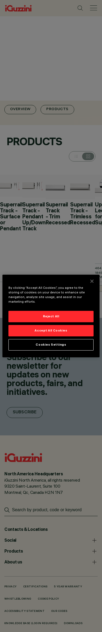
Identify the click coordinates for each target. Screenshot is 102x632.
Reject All (51, 316)
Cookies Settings (51, 344)
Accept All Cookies (51, 330)
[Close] (92, 281)
